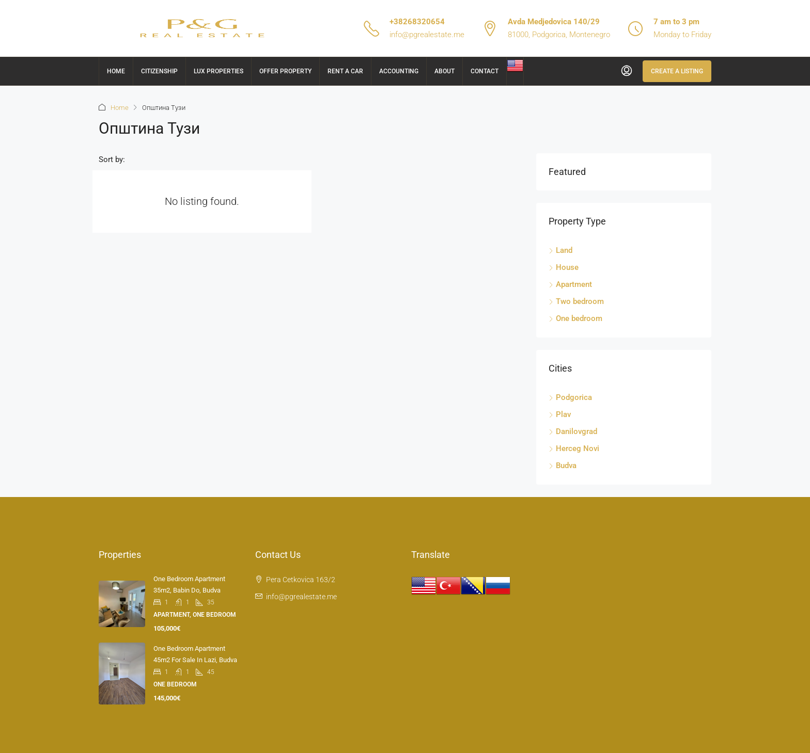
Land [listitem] (560, 250)
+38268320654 (417, 21)
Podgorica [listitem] (570, 397)
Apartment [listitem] (570, 284)
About (444, 71)
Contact (485, 71)
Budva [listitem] (563, 465)
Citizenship (159, 71)
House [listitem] (564, 267)
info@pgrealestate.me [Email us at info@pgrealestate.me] (301, 596)
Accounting (398, 71)
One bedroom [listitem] (575, 318)
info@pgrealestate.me (427, 34)
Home (116, 71)
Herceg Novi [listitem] (574, 448)
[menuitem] (626, 71)
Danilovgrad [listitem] (573, 431)
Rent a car (345, 71)
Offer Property (285, 71)
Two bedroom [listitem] (576, 301)
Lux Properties (218, 71)
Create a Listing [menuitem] (677, 71)
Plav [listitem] (560, 414)
